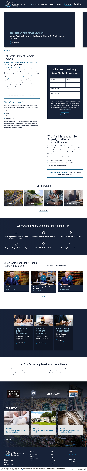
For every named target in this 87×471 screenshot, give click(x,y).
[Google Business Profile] (75, 454)
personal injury (26, 76)
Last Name (69, 79)
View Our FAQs (42, 342)
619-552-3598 (8, 464)
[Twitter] (72, 454)
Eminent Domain (15, 42)
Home (52, 454)
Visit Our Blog (9, 439)
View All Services (43, 210)
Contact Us (68, 4)
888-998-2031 (78, 5)
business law (32, 76)
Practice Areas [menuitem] (51, 4)
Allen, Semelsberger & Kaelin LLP (13, 68)
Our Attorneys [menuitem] (44, 4)
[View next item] (44, 296)
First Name (54, 79)
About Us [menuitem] (37, 4)
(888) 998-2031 (16, 65)
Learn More (21, 342)
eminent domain (12, 76)
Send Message (66, 113)
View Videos (43, 301)
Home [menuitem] (32, 4)
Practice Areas (53, 460)
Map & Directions (33, 460)
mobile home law (19, 76)
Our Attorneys (53, 457)
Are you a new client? (56, 88)
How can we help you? (56, 93)
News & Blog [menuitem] (58, 4)
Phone (53, 84)
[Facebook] (69, 454)
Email (68, 84)
